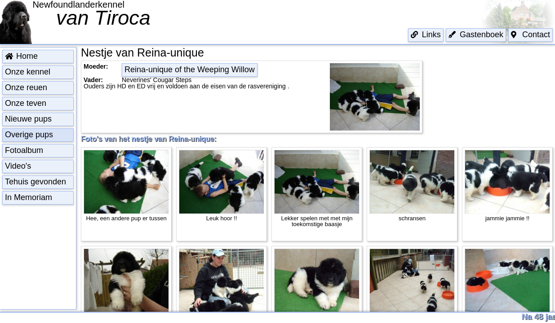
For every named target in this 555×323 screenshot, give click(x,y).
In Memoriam (28, 197)
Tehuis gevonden (35, 181)
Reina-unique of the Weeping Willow (189, 69)
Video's (18, 166)
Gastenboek (475, 34)
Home (21, 56)
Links (426, 34)
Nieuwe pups (28, 118)
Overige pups (29, 134)
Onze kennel (27, 71)
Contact (530, 34)
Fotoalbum (24, 150)
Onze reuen (26, 87)
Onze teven (25, 103)
